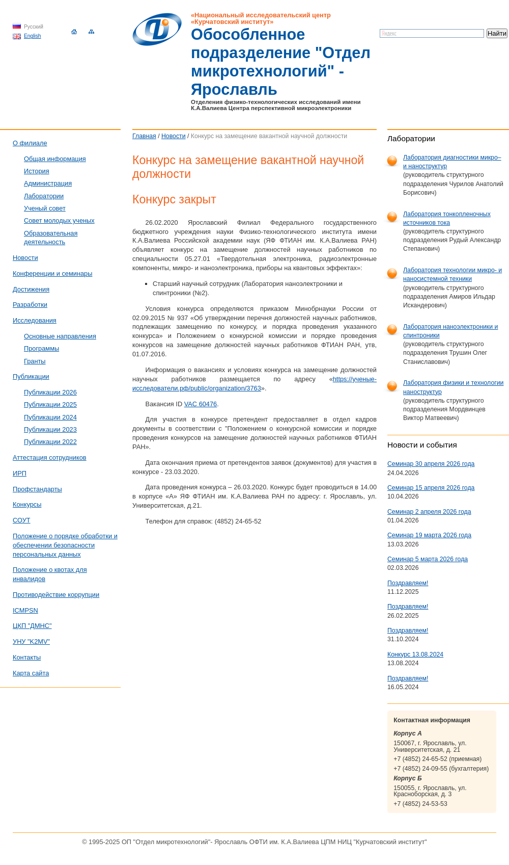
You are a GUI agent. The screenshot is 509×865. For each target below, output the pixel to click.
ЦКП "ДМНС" (32, 626)
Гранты (35, 361)
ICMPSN (25, 610)
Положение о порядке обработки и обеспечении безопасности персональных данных (65, 545)
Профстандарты (37, 489)
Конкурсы (27, 504)
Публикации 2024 (50, 417)
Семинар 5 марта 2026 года (427, 559)
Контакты (27, 657)
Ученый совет (45, 208)
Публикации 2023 (50, 429)
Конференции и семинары (52, 273)
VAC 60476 (200, 404)
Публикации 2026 (50, 392)
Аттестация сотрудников (50, 457)
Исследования (34, 320)
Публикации (31, 376)
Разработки (30, 304)
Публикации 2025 (50, 404)
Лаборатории (44, 196)
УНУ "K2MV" (31, 641)
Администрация (48, 183)
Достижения (31, 289)
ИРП (19, 473)
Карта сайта (31, 673)
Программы (41, 348)
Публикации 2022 (50, 441)
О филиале (30, 143)
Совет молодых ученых (59, 220)
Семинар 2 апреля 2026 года (429, 511)
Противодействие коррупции (56, 594)
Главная (144, 136)
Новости (173, 136)
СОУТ (22, 520)
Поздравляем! (407, 583)
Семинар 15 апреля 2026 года (430, 487)
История (36, 171)
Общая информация (55, 159)
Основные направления (60, 336)
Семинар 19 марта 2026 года (429, 535)
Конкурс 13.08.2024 (415, 654)
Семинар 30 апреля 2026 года (430, 463)
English (32, 36)
